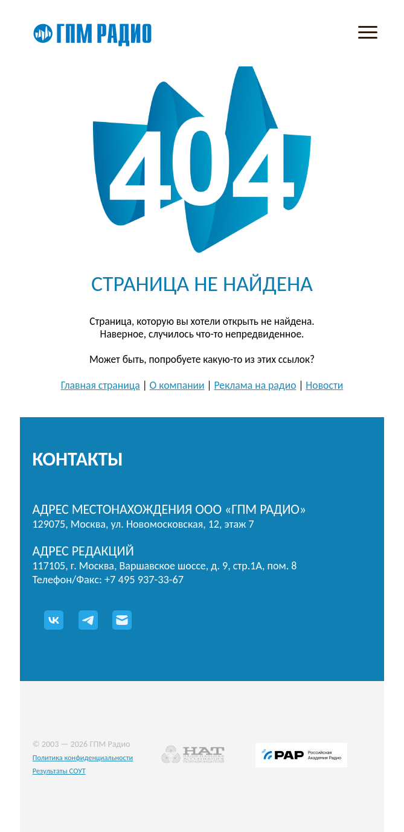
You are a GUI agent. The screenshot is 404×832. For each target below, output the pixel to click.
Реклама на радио (255, 385)
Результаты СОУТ (59, 770)
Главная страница (100, 385)
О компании (177, 385)
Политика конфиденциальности (83, 757)
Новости (324, 385)
